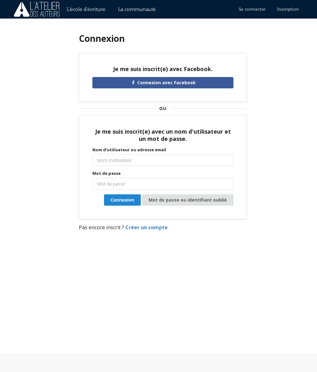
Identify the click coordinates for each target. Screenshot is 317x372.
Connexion (122, 200)
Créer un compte (146, 227)
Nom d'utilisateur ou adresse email (129, 150)
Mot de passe (106, 173)
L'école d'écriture (86, 9)
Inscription (288, 9)
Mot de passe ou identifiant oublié (188, 200)
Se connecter (252, 9)
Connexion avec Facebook (163, 83)
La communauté (137, 9)
